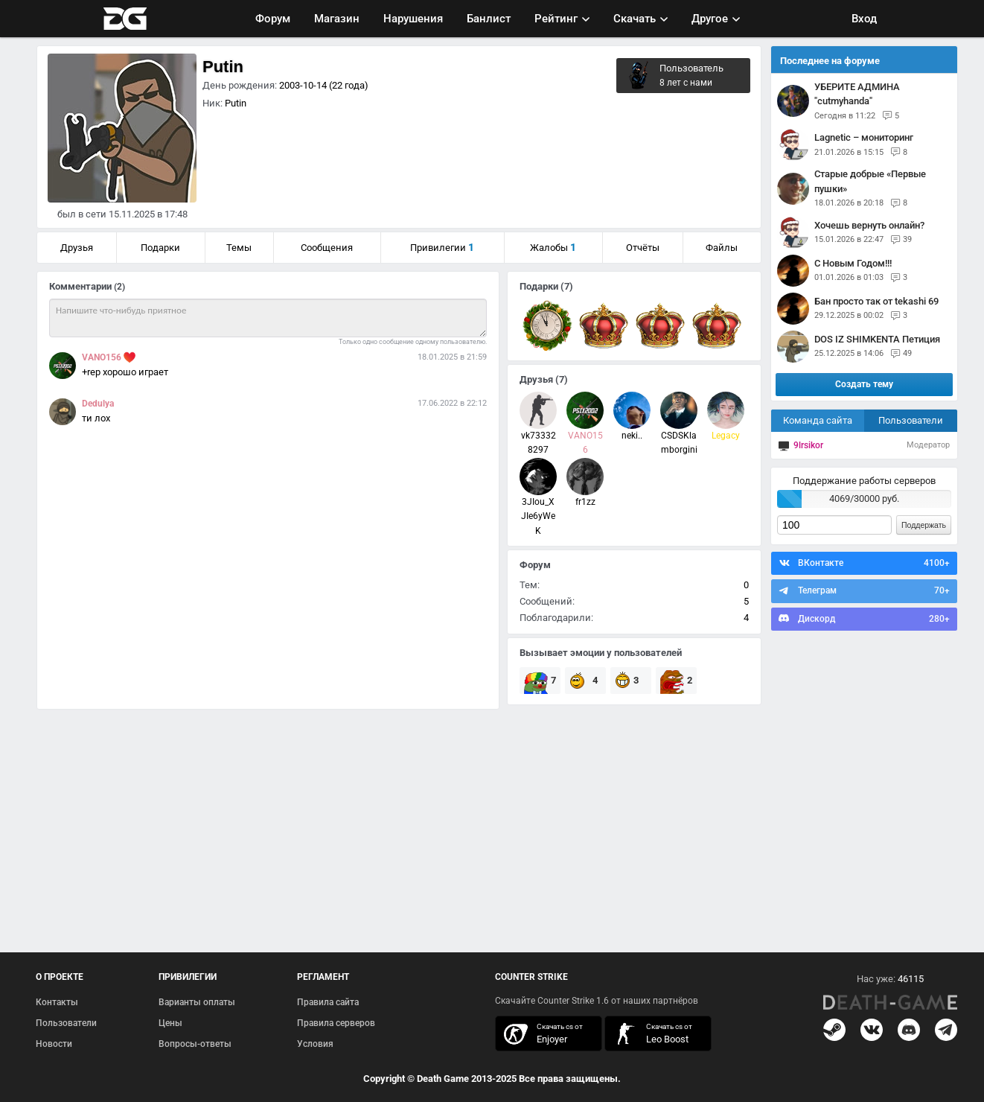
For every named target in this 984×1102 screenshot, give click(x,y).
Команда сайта (817, 420)
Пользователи (910, 420)
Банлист (489, 18)
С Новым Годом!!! (853, 263)
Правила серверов (336, 1023)
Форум (272, 18)
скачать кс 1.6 (650, 1034)
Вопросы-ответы (195, 1044)
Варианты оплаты (197, 1002)
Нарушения (413, 18)
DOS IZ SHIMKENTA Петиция (877, 339)
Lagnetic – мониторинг (863, 137)
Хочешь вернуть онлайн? (869, 225)
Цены (170, 1023)
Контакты (57, 1002)
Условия (315, 1044)
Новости (54, 1044)
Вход (864, 18)
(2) (119, 286)
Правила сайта (328, 1002)
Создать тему (864, 384)
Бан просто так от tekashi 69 (876, 301)
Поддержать (923, 524)
